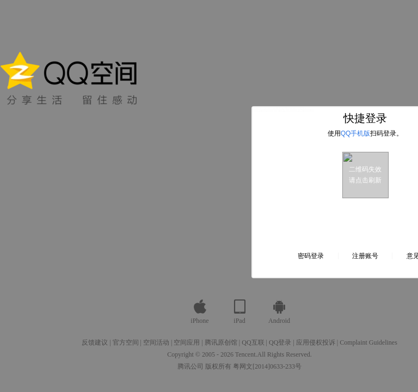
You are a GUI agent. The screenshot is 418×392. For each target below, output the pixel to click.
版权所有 (218, 366)
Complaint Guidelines (368, 342)
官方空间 (126, 342)
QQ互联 (253, 342)
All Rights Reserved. (284, 354)
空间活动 (156, 342)
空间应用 (187, 342)
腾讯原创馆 (221, 342)
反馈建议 (95, 342)
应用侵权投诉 (315, 342)
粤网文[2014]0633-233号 (267, 366)
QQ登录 (280, 342)
